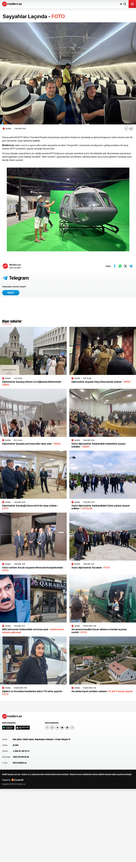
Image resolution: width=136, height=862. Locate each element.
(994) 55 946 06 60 (21, 756)
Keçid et (10, 292)
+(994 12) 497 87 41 (21, 751)
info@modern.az (20, 762)
